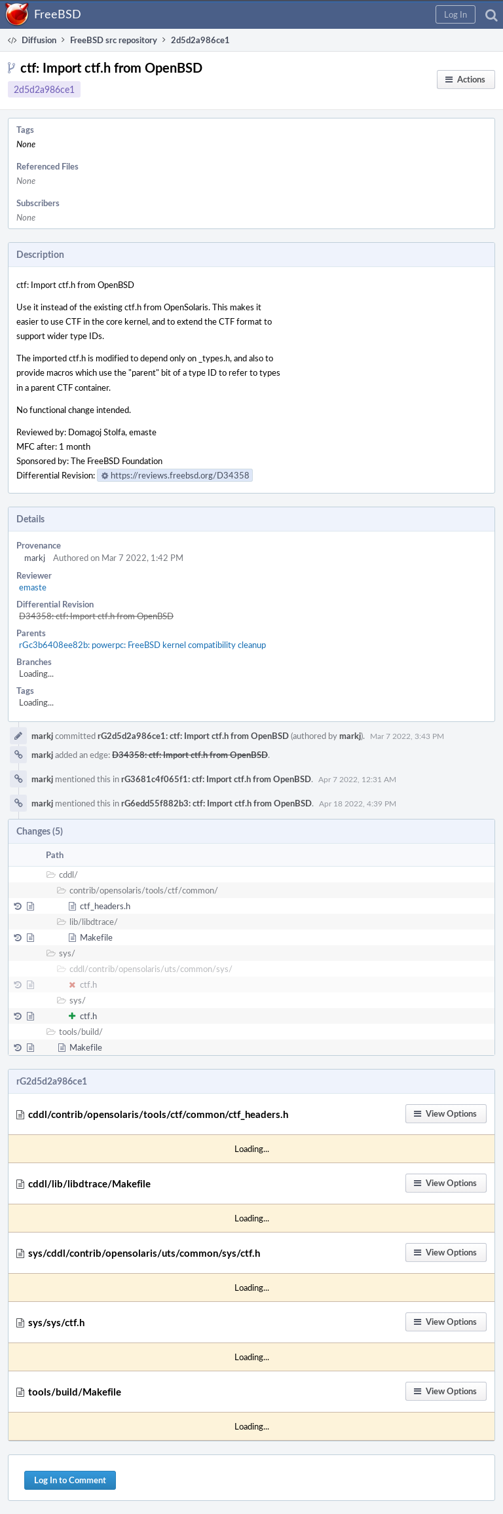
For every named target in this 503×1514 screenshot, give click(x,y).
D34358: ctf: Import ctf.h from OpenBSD (96, 616)
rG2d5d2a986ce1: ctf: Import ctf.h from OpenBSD (193, 736)
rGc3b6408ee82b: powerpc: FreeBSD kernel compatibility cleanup (142, 645)
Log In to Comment (70, 1480)
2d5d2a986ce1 (44, 89)
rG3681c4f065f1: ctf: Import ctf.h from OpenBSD (216, 779)
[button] (455, 14)
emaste (33, 587)
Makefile (96, 937)
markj (34, 558)
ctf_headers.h (105, 906)
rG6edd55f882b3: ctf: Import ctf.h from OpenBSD (216, 803)
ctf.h (88, 984)
